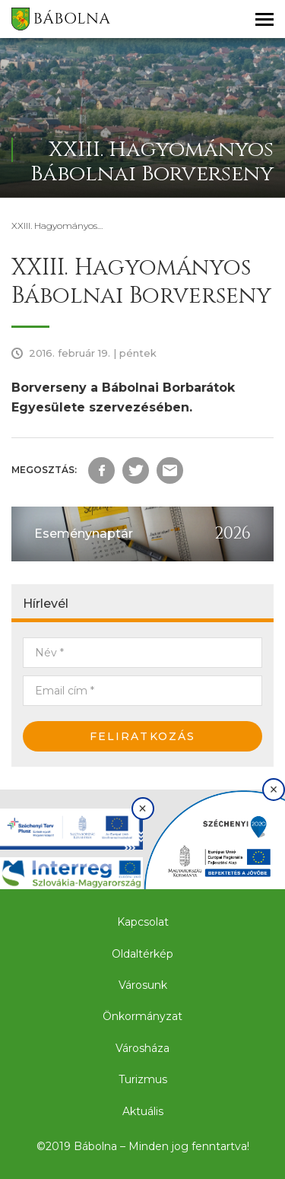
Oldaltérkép (142, 954)
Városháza (142, 1048)
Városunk (143, 985)
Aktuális (142, 1111)
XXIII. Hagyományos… (57, 225)
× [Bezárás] (142, 808)
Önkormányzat (142, 1016)
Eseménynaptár (83, 533)
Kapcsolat (143, 922)
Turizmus (143, 1079)
